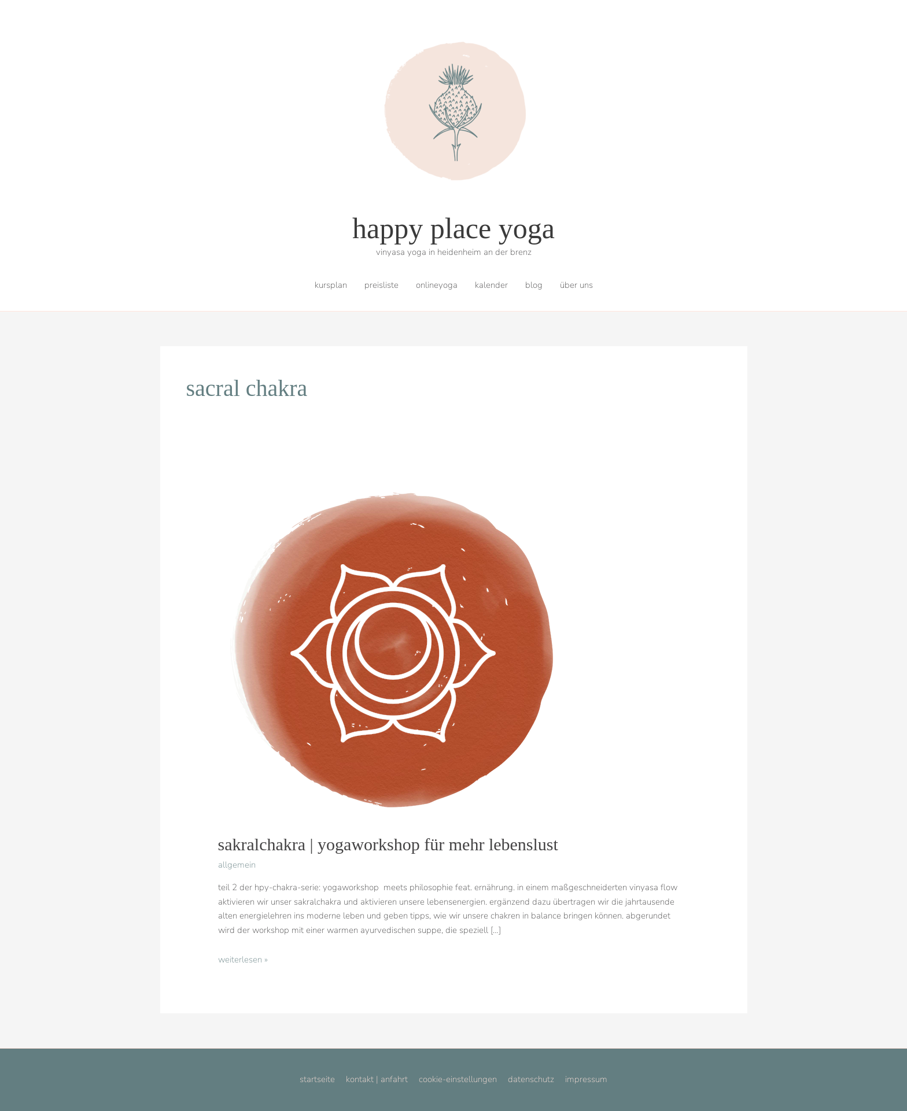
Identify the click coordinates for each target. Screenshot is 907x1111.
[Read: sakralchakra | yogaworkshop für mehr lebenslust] (390, 648)
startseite (317, 1079)
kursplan (331, 285)
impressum (586, 1079)
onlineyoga (437, 285)
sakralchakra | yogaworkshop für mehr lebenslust (388, 844)
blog (534, 285)
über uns (576, 285)
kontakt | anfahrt (377, 1079)
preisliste (381, 285)
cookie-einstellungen (458, 1079)
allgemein (237, 865)
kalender (491, 285)
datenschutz (531, 1079)
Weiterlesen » (243, 959)
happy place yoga (453, 228)
